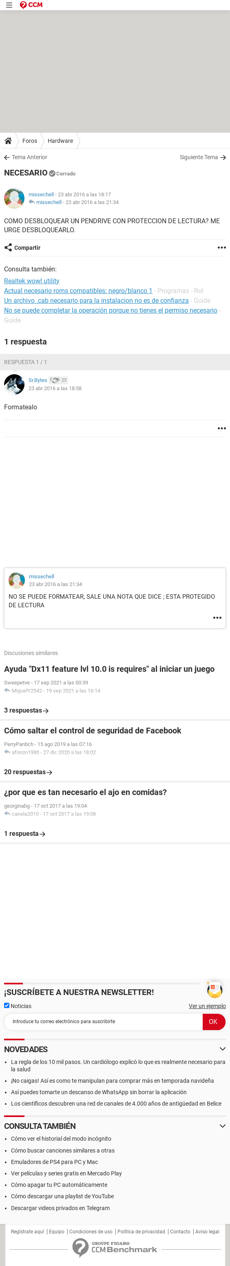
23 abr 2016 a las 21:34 (92, 202)
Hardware (60, 141)
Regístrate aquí (27, 1232)
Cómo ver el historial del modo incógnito (61, 1138)
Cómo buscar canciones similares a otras (63, 1150)
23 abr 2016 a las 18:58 (55, 388)
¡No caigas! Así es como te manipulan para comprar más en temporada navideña (112, 1080)
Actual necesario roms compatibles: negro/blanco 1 (78, 291)
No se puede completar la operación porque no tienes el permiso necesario (110, 310)
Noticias (17, 1006)
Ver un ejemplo (207, 1006)
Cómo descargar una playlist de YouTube (62, 1196)
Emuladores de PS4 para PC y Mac (54, 1162)
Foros (29, 141)
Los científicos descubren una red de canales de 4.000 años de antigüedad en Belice (116, 1103)
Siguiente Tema (199, 157)
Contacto (180, 1232)
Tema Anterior (29, 157)
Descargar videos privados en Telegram (60, 1208)
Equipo (56, 1232)
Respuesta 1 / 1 (25, 362)
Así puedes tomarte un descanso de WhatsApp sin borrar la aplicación (99, 1092)
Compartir (27, 247)
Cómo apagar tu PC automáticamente (59, 1185)
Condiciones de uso (91, 1232)
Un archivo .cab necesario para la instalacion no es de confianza (96, 300)
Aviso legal (207, 1232)
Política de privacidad (141, 1232)
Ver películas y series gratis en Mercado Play (66, 1173)
